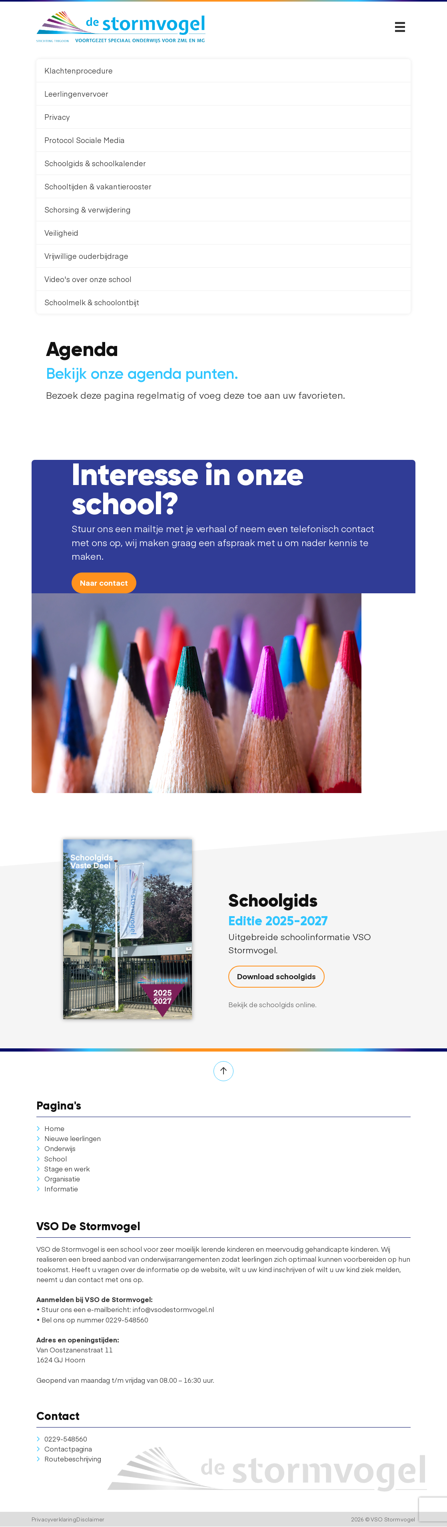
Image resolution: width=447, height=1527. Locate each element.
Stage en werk (63, 1168)
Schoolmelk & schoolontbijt (91, 302)
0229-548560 (61, 1438)
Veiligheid (61, 233)
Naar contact (104, 582)
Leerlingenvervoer (76, 94)
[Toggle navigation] (400, 27)
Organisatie (58, 1178)
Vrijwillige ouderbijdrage (86, 256)
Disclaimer (90, 1519)
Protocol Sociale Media (84, 140)
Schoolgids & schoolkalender (95, 163)
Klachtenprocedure (78, 71)
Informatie (57, 1188)
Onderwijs (56, 1148)
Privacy (57, 117)
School (51, 1158)
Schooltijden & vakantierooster (98, 186)
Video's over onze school (88, 279)
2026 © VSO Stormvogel (383, 1519)
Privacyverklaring (54, 1519)
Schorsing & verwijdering (87, 210)
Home (50, 1128)
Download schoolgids (276, 976)
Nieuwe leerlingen (68, 1138)
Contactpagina (64, 1448)
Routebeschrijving (68, 1458)
